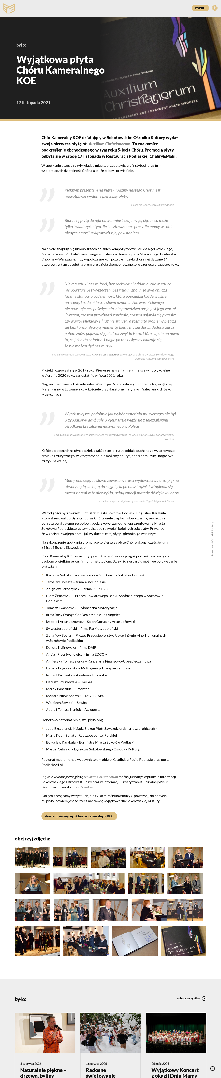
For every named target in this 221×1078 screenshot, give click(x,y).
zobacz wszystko (191, 951)
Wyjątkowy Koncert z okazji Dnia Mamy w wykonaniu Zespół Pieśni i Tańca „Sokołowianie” (175, 1035)
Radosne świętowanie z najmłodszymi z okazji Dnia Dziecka (104, 1035)
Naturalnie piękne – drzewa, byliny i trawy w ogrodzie (43, 1029)
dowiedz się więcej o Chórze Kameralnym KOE (78, 816)
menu (200, 7)
